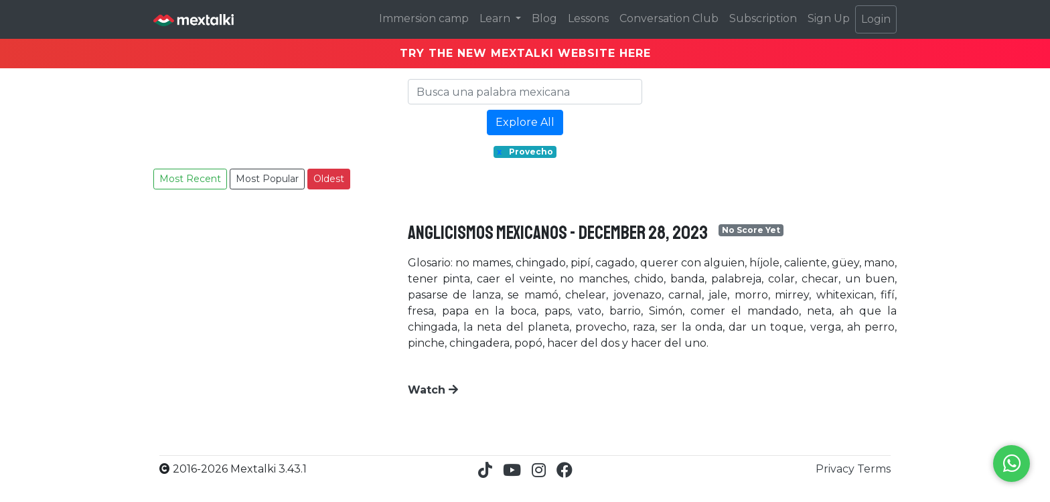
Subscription (763, 18)
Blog (544, 18)
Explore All (525, 122)
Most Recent (190, 179)
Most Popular (267, 179)
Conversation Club (669, 18)
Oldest (328, 179)
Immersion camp (424, 18)
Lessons (588, 18)
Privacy (836, 469)
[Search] (525, 91)
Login (876, 19)
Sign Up (829, 18)
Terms (874, 469)
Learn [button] (496, 18)
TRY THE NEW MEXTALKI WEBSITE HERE (525, 53)
